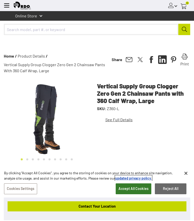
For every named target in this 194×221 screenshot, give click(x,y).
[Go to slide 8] (61, 159)
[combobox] (97, 29)
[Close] (185, 173)
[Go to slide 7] (55, 159)
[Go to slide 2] (27, 159)
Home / (10, 56)
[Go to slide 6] (49, 159)
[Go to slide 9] (66, 159)
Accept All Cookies (133, 189)
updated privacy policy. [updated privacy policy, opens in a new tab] (133, 178)
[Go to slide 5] (44, 159)
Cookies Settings (20, 189)
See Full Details (119, 119)
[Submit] (184, 29)
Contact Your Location (97, 206)
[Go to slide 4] (38, 159)
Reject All (170, 189)
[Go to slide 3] (33, 159)
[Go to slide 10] (72, 159)
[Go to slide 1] (22, 159)
